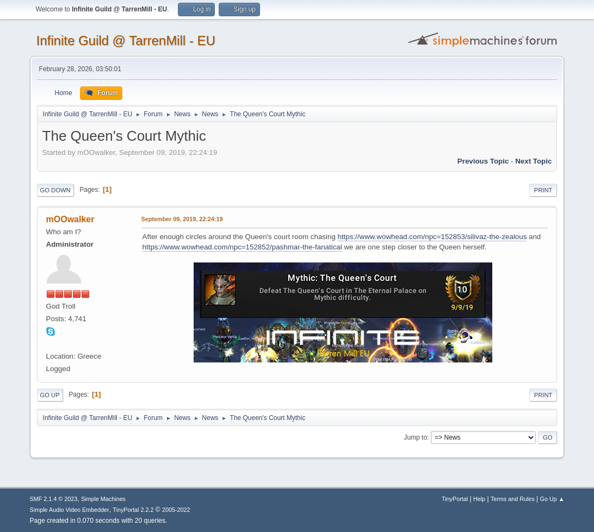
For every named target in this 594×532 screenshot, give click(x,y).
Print (543, 190)
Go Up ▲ (552, 499)
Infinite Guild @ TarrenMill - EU (125, 40)
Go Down (55, 190)
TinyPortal (455, 499)
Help (479, 499)
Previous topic (483, 161)
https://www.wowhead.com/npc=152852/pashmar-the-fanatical (242, 247)
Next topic (533, 161)
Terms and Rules (513, 499)
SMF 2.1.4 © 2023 (54, 499)
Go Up (50, 395)
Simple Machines (103, 499)
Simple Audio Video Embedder (69, 509)
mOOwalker (70, 219)
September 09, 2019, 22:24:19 (182, 219)
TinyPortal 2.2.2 (133, 509)
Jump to (415, 437)
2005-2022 (176, 509)
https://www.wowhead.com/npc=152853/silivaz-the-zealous (432, 237)
